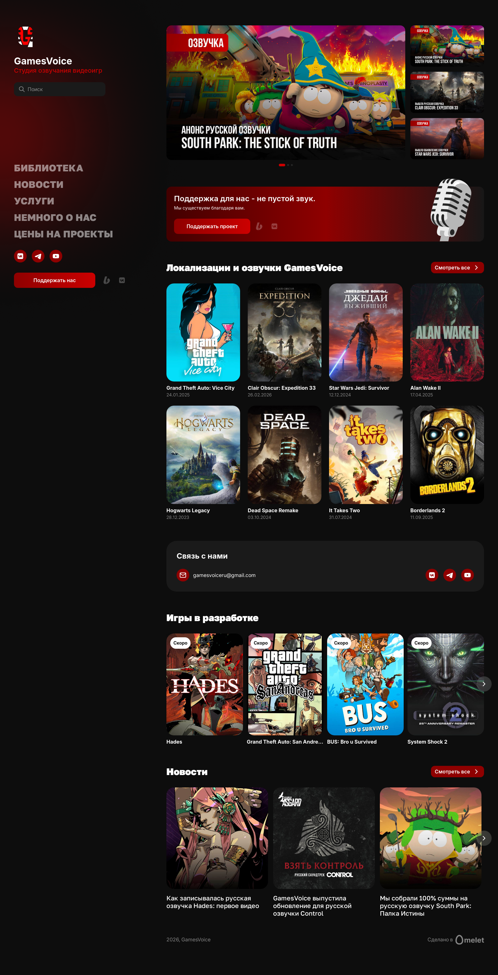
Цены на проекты (63, 234)
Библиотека (48, 168)
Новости (39, 184)
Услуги (34, 201)
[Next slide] (484, 684)
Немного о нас (55, 217)
